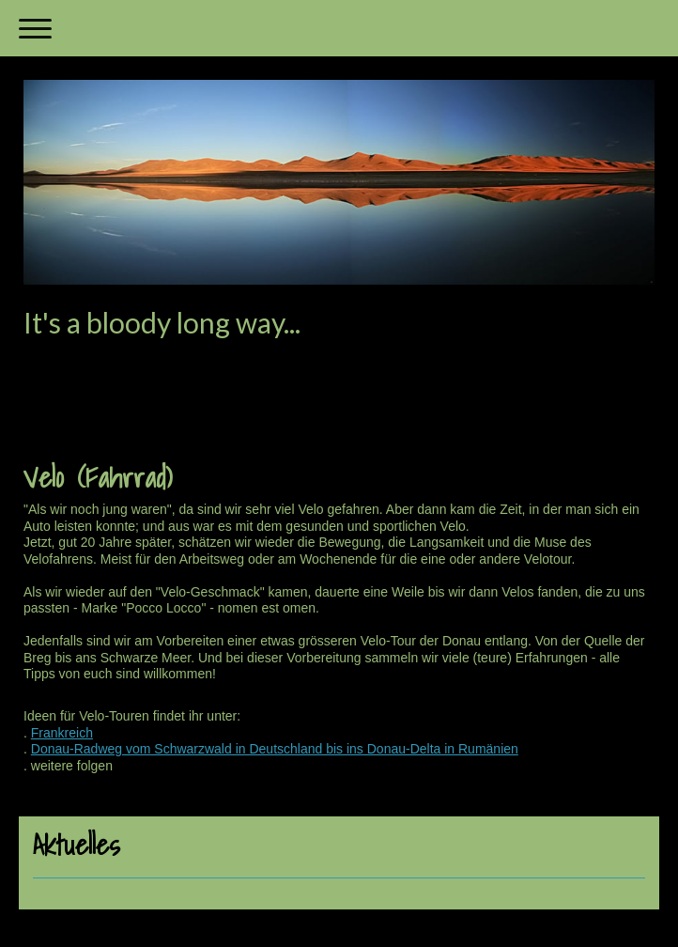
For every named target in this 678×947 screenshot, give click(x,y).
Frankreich (62, 732)
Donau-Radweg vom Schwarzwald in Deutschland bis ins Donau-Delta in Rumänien (274, 748)
